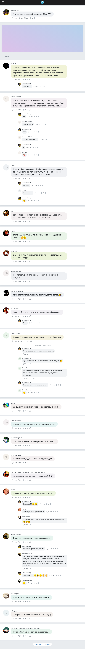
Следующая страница (42, 644)
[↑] (31, 18)
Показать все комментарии (42, 345)
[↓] (34, 18)
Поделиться (37, 18)
